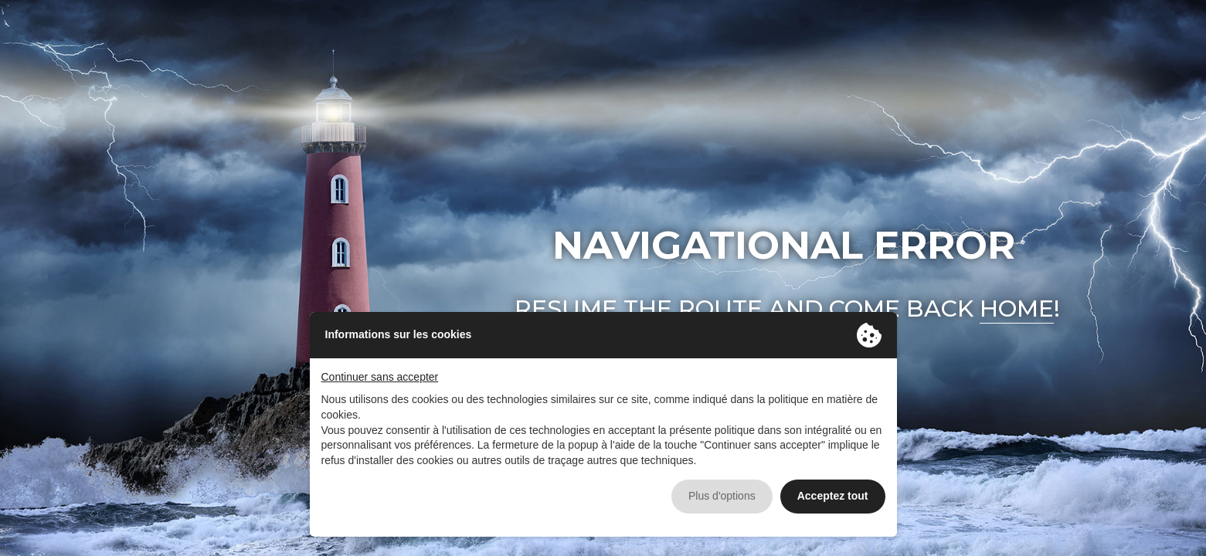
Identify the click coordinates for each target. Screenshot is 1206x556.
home (1017, 308)
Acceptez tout (832, 496)
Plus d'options (722, 496)
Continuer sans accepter (380, 377)
